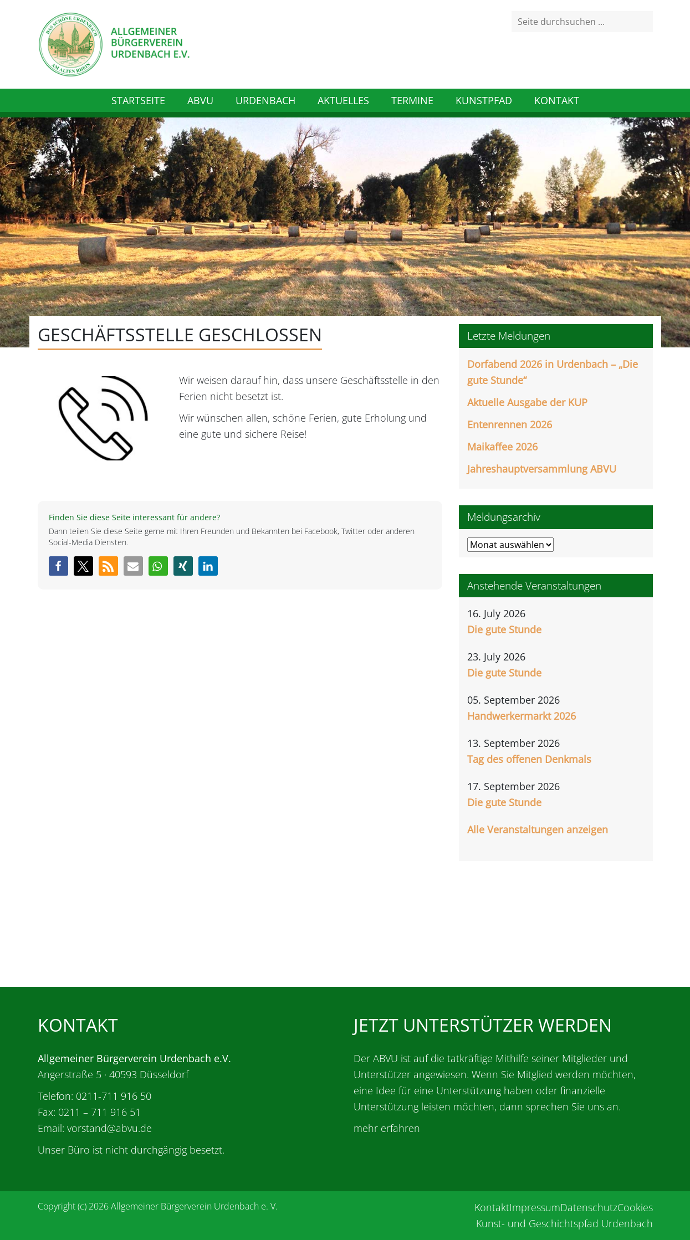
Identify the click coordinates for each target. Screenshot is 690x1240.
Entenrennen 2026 (509, 424)
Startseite (138, 100)
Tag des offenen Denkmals (529, 759)
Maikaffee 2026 (502, 446)
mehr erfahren (387, 1128)
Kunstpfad (484, 100)
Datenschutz (588, 1207)
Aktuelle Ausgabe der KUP (527, 402)
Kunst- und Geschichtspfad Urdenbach (564, 1223)
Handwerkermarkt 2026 (521, 716)
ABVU (200, 100)
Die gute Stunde (504, 629)
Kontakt (556, 100)
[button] (58, 566)
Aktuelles (343, 100)
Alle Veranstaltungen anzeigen (537, 829)
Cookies (635, 1207)
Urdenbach (265, 100)
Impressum (534, 1207)
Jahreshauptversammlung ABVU (541, 468)
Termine (412, 100)
